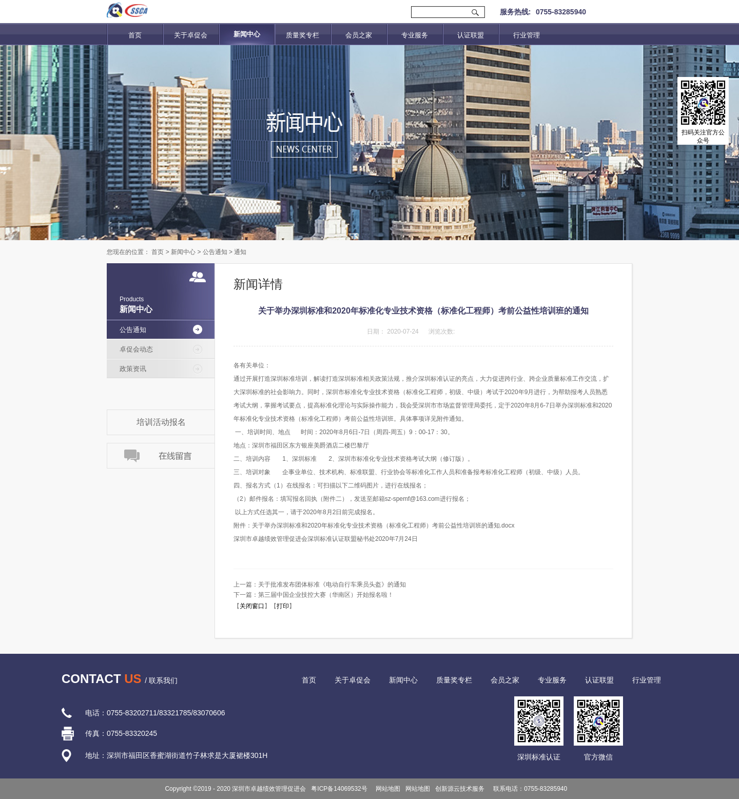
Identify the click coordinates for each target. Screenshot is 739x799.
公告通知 (215, 252)
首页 (135, 35)
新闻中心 (183, 252)
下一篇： (314, 594)
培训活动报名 (161, 422)
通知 (240, 252)
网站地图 (387, 788)
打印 (283, 606)
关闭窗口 (252, 606)
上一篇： (320, 584)
